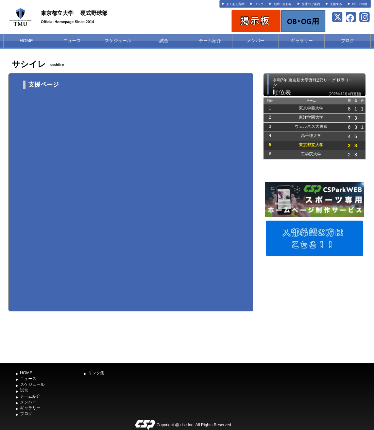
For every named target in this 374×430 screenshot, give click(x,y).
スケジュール (118, 40)
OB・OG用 (359, 4)
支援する (336, 4)
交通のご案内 (311, 4)
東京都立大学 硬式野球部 (74, 13)
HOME (26, 40)
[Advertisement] (315, 308)
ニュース (72, 40)
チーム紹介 (210, 40)
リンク (259, 4)
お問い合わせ (282, 4)
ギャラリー (302, 40)
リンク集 (96, 373)
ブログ (347, 40)
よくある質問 (235, 4)
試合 (163, 40)
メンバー (256, 40)
